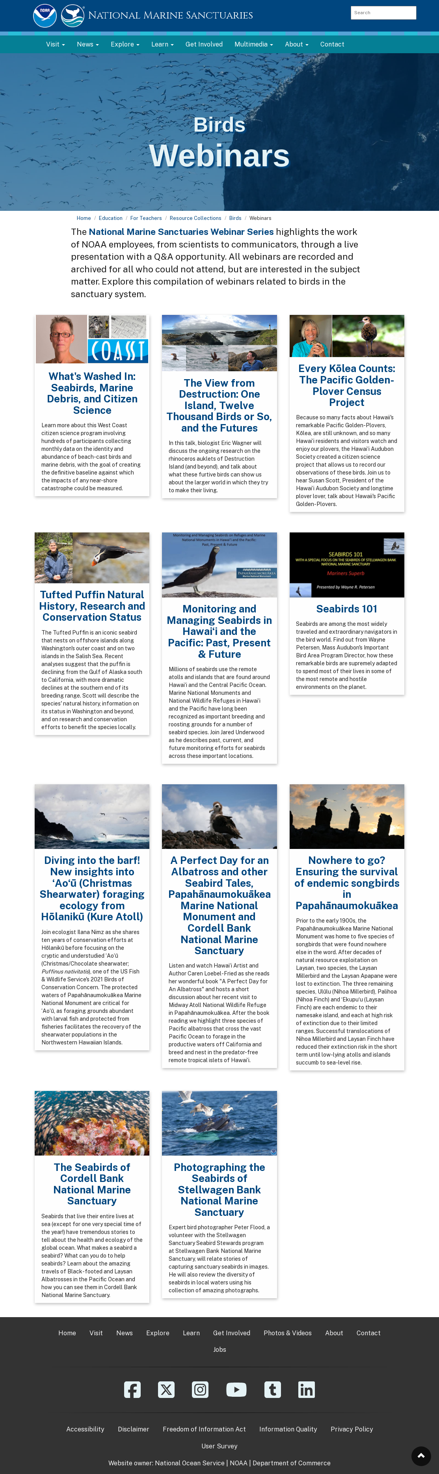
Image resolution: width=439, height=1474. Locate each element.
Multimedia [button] (253, 44)
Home (84, 218)
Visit (96, 1333)
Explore (157, 1333)
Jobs (219, 1349)
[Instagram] (200, 1395)
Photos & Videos (288, 1333)
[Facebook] (132, 1395)
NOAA (238, 1463)
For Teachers (146, 218)
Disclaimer (133, 1429)
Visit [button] (55, 44)
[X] (166, 1395)
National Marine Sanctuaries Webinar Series (181, 232)
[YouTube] (236, 1395)
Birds (235, 218)
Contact (332, 44)
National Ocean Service (190, 1463)
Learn (191, 1333)
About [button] (297, 44)
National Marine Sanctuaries (170, 15)
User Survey (219, 1446)
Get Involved (204, 44)
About (334, 1333)
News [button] (88, 44)
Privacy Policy (352, 1429)
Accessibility (85, 1429)
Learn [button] (162, 44)
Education (111, 218)
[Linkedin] (306, 1395)
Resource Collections (195, 218)
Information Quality (288, 1429)
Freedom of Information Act (204, 1429)
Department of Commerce (292, 1463)
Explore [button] (125, 44)
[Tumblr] (272, 1395)
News (124, 1333)
